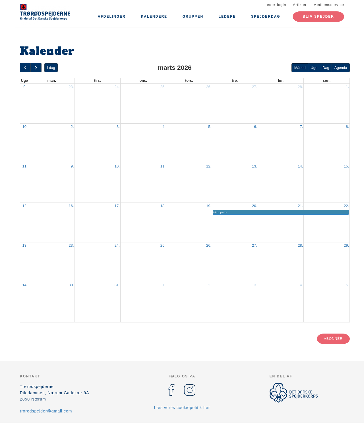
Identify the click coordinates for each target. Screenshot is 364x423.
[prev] (25, 67)
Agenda (340, 68)
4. (164, 126)
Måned (300, 68)
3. (118, 126)
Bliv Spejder (318, 17)
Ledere (227, 17)
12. (208, 166)
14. (300, 166)
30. (71, 285)
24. (117, 87)
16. (71, 206)
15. (346, 166)
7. (301, 126)
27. (254, 87)
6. (255, 126)
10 (24, 126)
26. (208, 87)
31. (117, 285)
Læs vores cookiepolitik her (182, 407)
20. (254, 206)
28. (300, 87)
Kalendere (154, 17)
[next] (35, 67)
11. (163, 166)
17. (117, 206)
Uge (314, 68)
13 (24, 245)
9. (72, 166)
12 (24, 206)
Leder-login (275, 5)
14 (24, 285)
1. (347, 87)
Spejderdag (265, 17)
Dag (325, 68)
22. (346, 206)
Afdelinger (112, 17)
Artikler (300, 5)
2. (72, 126)
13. (254, 166)
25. (163, 87)
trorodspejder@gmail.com (46, 411)
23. (71, 87)
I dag (51, 68)
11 (24, 166)
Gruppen (193, 17)
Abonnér (333, 339)
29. (346, 245)
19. (208, 206)
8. (347, 126)
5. (209, 126)
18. (163, 206)
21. (300, 206)
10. (117, 166)
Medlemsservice (328, 5)
